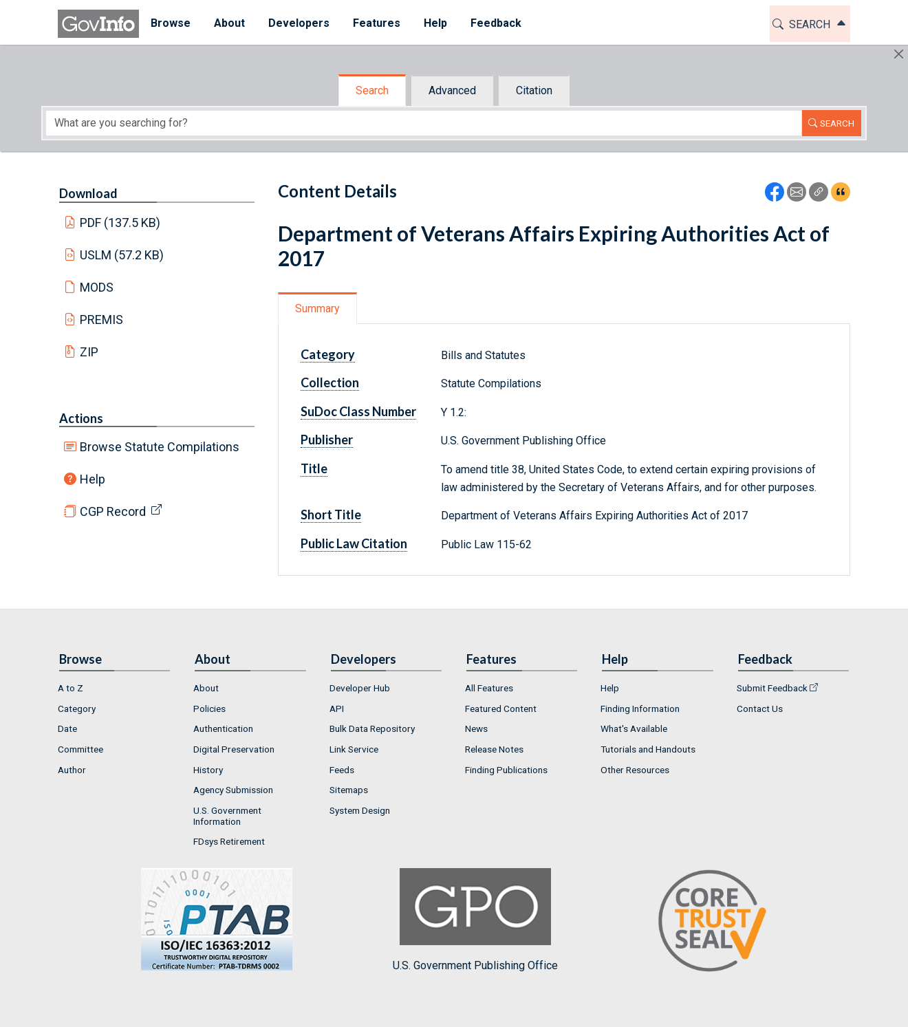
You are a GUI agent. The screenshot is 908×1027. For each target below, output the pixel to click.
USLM (122, 255)
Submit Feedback (772, 687)
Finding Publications (506, 769)
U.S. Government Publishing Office (475, 920)
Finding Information (640, 708)
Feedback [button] (496, 23)
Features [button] (376, 23)
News (476, 728)
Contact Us (760, 708)
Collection (330, 382)
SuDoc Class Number (358, 411)
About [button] (229, 23)
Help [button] (435, 23)
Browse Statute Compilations (159, 447)
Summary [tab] (317, 308)
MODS (97, 287)
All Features (489, 687)
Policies (209, 708)
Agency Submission (233, 789)
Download (88, 193)
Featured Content (501, 708)
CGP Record (113, 511)
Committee (80, 749)
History (208, 769)
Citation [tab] (534, 90)
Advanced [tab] (452, 90)
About (206, 687)
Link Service (353, 749)
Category (328, 354)
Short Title (331, 514)
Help (92, 479)
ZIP (89, 352)
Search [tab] (372, 90)
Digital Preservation (233, 749)
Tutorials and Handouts (648, 749)
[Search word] (423, 123)
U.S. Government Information (227, 816)
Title (314, 468)
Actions (81, 418)
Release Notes (494, 749)
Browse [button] (171, 23)
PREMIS (101, 319)
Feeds (341, 769)
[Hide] (898, 54)
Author (72, 769)
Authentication (223, 728)
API (336, 708)
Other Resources (635, 769)
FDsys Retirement (229, 841)
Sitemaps (348, 789)
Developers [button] (298, 23)
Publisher (327, 439)
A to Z (70, 687)
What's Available (634, 728)
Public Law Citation (354, 543)
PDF (120, 222)
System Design (359, 810)
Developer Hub (359, 687)
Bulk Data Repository (372, 728)
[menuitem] (170, 24)
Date (67, 728)
